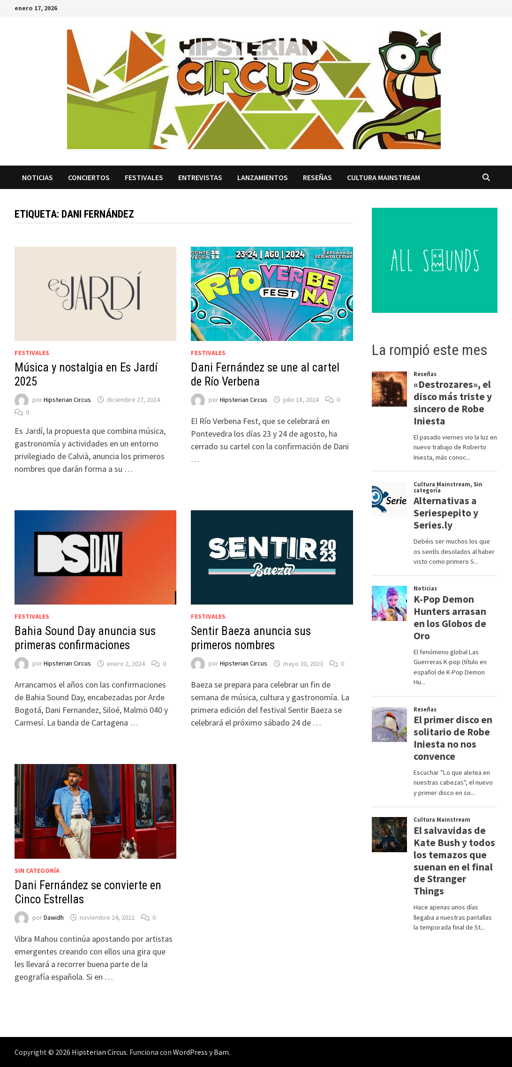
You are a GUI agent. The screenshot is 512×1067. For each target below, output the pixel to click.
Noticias (37, 177)
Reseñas (317, 177)
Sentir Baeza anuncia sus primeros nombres (251, 638)
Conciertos (89, 177)
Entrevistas (200, 177)
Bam (221, 1052)
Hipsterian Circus (67, 399)
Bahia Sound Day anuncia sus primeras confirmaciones (85, 638)
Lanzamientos (262, 177)
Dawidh (54, 917)
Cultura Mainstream (383, 177)
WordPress (190, 1052)
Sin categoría (37, 870)
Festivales (144, 177)
